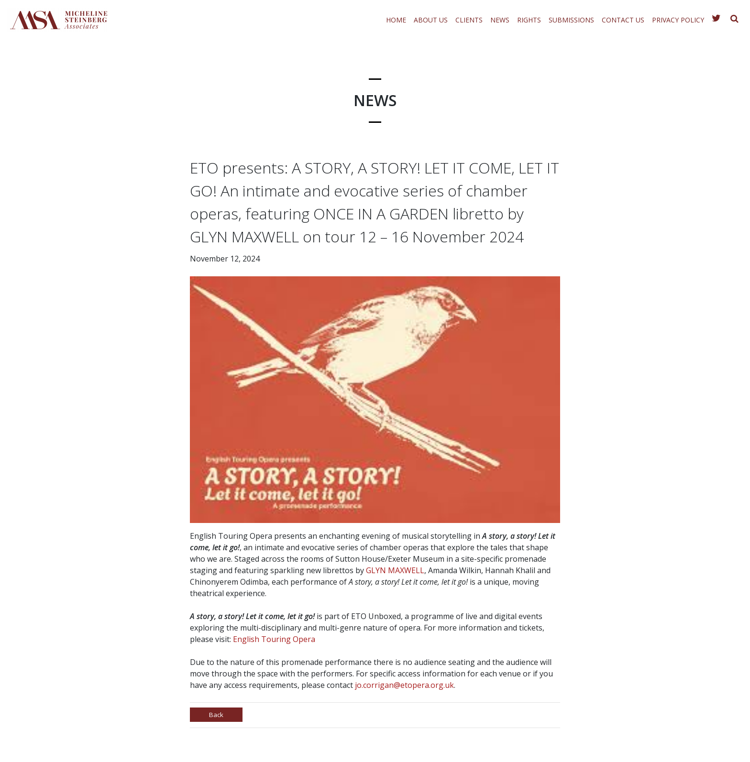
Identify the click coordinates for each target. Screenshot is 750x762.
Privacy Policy (678, 19)
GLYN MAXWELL (395, 570)
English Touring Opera (274, 639)
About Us (431, 19)
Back (217, 715)
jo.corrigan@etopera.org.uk (404, 685)
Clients (469, 19)
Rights (529, 19)
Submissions (571, 19)
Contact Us (623, 19)
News (499, 19)
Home (396, 19)
